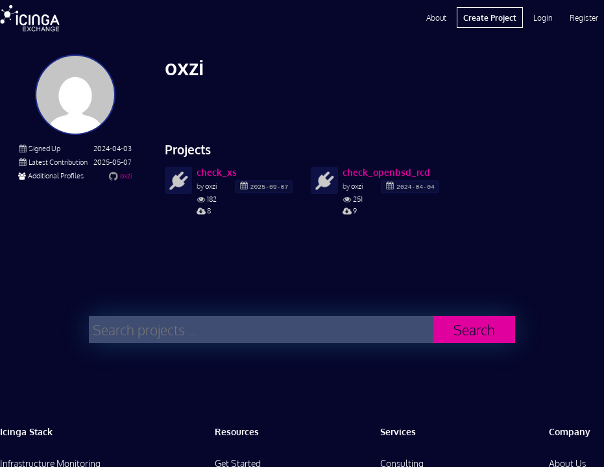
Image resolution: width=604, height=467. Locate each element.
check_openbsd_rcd (386, 172)
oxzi (126, 175)
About (436, 17)
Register (584, 17)
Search (474, 330)
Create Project (489, 17)
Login (543, 17)
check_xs (217, 172)
